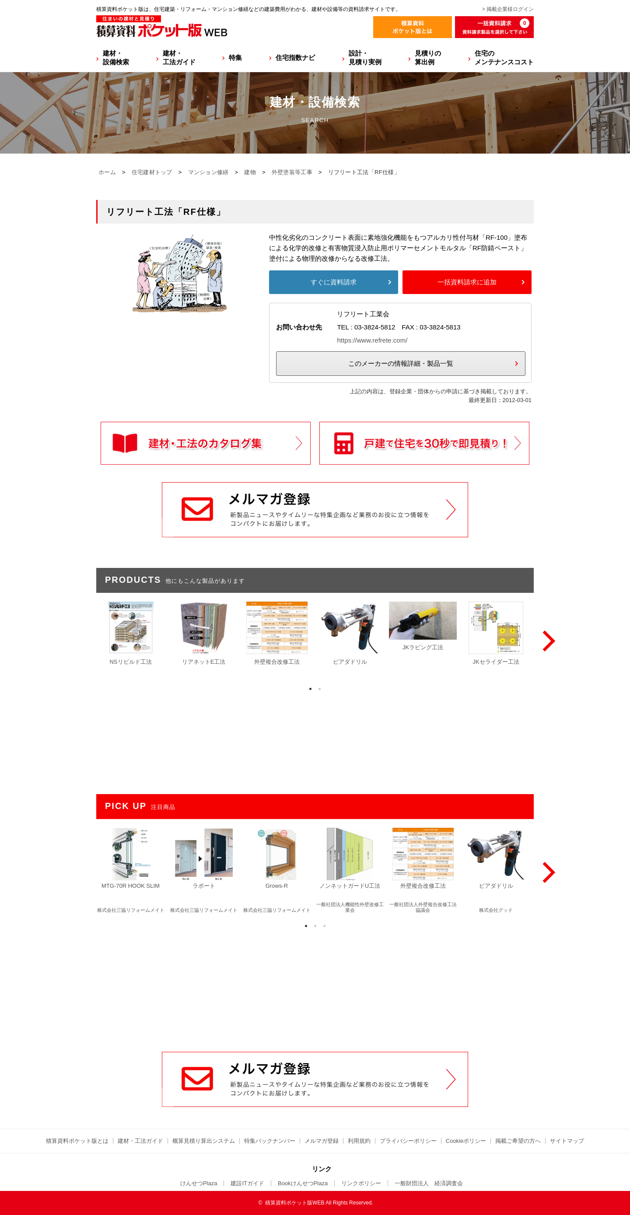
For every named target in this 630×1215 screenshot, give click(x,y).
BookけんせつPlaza (303, 1183)
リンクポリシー (361, 1183)
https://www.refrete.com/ (372, 340)
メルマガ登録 (321, 1141)
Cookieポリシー (466, 1141)
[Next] (546, 640)
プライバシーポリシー (408, 1141)
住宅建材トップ (152, 172)
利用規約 (359, 1141)
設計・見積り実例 (365, 57)
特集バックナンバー (269, 1141)
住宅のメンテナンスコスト (504, 57)
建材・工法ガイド (179, 57)
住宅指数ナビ (295, 57)
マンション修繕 (208, 172)
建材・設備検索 (116, 57)
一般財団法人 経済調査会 (429, 1183)
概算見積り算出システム (203, 1141)
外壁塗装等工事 (292, 172)
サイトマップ (567, 1141)
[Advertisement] (315, 985)
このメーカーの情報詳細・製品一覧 (400, 363)
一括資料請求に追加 (467, 282)
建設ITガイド (247, 1183)
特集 (235, 57)
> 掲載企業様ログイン (508, 9)
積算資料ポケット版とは (77, 1141)
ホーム (107, 172)
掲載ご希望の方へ (518, 1141)
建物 (250, 172)
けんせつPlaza (198, 1183)
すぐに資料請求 (334, 282)
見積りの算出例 (428, 57)
